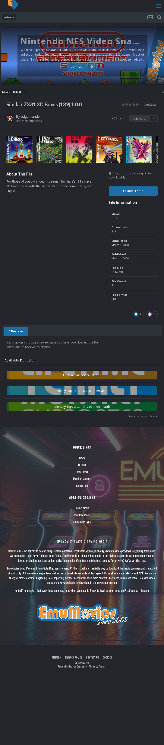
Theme (56, 657)
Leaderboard (82, 472)
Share (118, 118)
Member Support (82, 478)
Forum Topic (133, 191)
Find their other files (29, 121)
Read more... (81, 67)
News (82, 458)
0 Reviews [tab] (16, 331)
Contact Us (82, 485)
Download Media (82, 515)
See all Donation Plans (142, 416)
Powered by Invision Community (72, 666)
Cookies (107, 657)
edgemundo (30, 116)
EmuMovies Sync (82, 522)
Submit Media (82, 508)
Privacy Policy (73, 657)
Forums (82, 464)
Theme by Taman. (97, 666)
